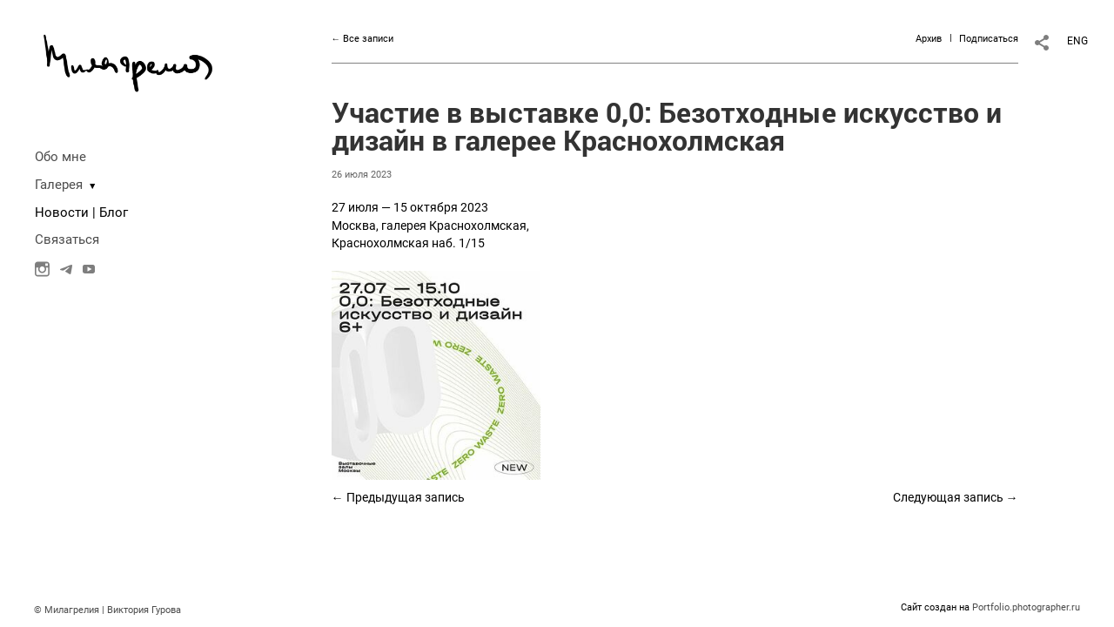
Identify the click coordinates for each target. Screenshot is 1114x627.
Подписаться (988, 38)
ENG (1077, 41)
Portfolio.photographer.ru (1026, 607)
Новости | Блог (81, 212)
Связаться (67, 239)
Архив (929, 38)
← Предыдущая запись (398, 497)
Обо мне (60, 157)
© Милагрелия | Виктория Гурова (107, 610)
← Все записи (363, 38)
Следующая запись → (955, 497)
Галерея (59, 184)
